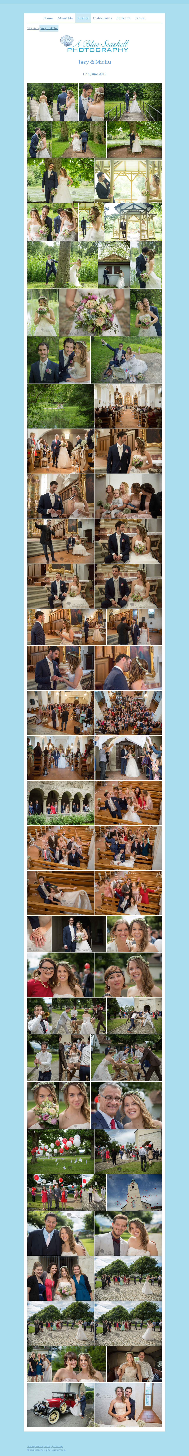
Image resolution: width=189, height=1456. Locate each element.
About (30, 1446)
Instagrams (102, 18)
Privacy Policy (43, 1446)
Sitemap (58, 1446)
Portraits (123, 18)
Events (83, 18)
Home (48, 18)
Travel (140, 18)
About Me (65, 18)
